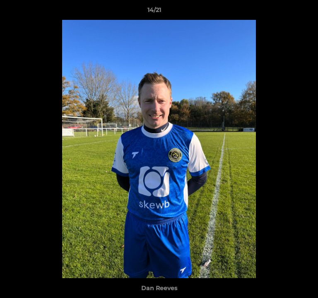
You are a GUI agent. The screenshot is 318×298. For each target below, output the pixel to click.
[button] (288, 12)
